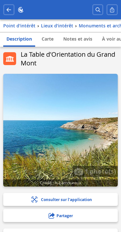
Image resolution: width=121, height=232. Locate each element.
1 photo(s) (95, 171)
